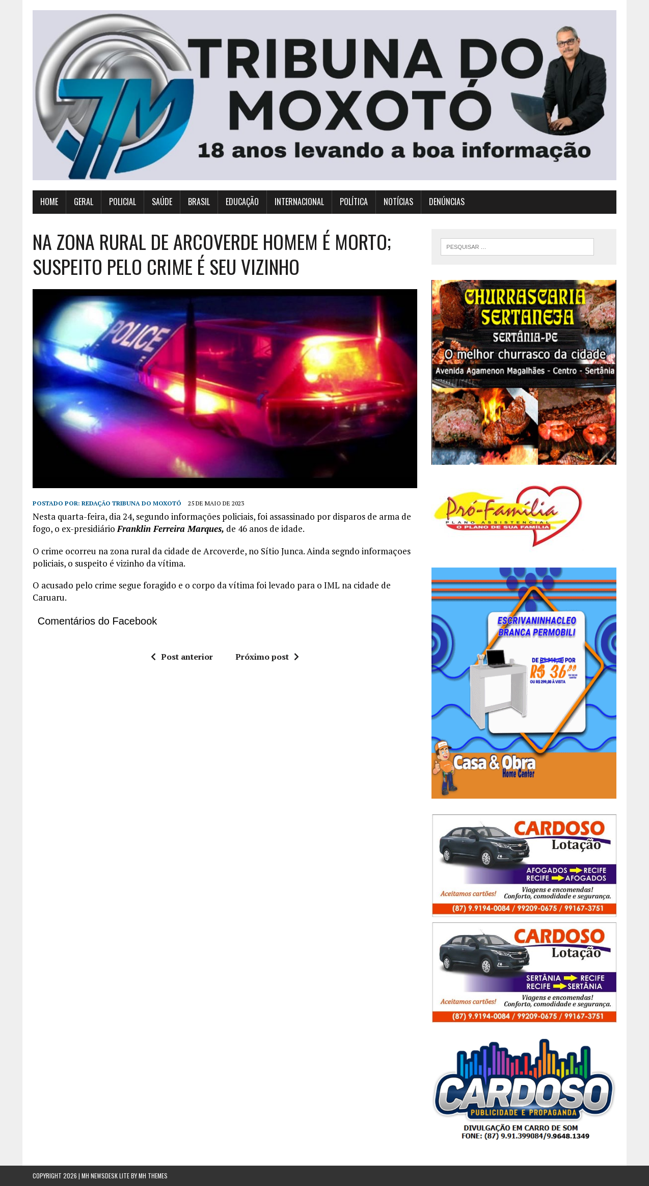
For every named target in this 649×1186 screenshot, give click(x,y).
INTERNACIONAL (299, 201)
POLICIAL (122, 201)
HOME (49, 201)
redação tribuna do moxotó (131, 503)
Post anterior (182, 656)
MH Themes (153, 1175)
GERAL (83, 201)
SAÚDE (162, 201)
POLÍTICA (354, 201)
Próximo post (267, 656)
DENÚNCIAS (447, 201)
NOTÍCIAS (398, 201)
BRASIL (199, 201)
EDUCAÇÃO (242, 201)
